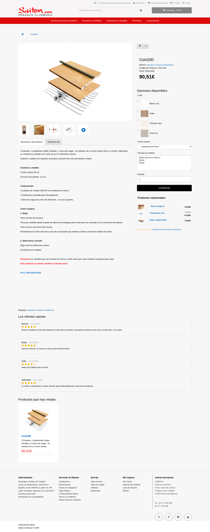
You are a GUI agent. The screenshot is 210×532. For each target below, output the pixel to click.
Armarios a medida (91, 20)
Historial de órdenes (131, 484)
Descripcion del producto (31, 142)
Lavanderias (153, 20)
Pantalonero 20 (157, 213)
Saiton (32, 525)
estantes (31, 310)
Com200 (34, 34)
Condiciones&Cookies (68, 494)
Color (140, 95)
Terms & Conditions (67, 497)
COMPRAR (164, 188)
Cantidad (140, 174)
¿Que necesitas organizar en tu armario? (36, 491)
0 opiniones (157, 229)
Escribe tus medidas (146, 153)
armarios (40, 310)
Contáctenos (64, 481)
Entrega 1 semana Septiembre (160, 65)
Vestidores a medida (116, 20)
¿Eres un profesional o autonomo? (33, 484)
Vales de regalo (97, 484)
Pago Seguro (64, 491)
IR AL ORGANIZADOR (30, 273)
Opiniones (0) (54, 142)
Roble (145, 113)
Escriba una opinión (172, 229)
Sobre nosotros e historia (70, 500)
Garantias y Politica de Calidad (31, 481)
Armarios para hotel (26, 494)
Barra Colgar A (158, 206)
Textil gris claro (149, 123)
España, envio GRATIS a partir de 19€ (35, 488)
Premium (136, 20)
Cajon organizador (158, 220)
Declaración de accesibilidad (30, 497)
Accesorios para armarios (64, 20)
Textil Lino (147, 133)
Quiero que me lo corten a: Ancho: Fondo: (164, 163)
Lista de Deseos (130, 488)
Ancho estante (144, 142)
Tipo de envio (97, 481)
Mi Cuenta (127, 481)
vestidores (49, 310)
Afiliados (94, 488)
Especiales (95, 491)
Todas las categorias (68, 488)
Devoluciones (65, 484)
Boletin (126, 491)
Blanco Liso (148, 103)
